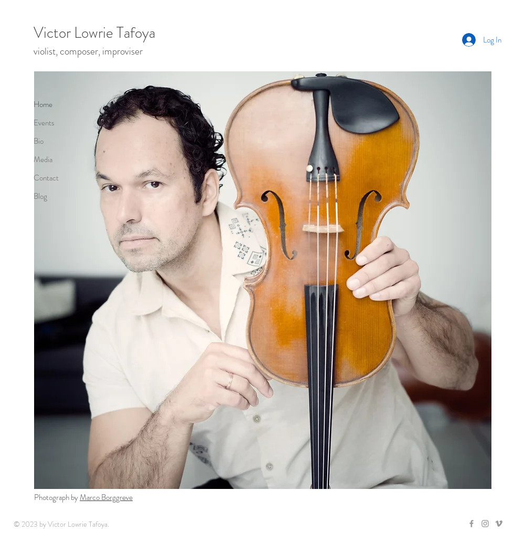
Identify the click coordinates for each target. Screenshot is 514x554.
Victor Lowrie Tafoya (94, 33)
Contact (46, 178)
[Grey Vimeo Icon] (499, 523)
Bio (39, 141)
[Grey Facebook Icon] (471, 523)
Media (43, 159)
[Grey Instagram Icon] (485, 523)
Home (43, 104)
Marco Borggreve (106, 497)
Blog (40, 196)
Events (44, 123)
